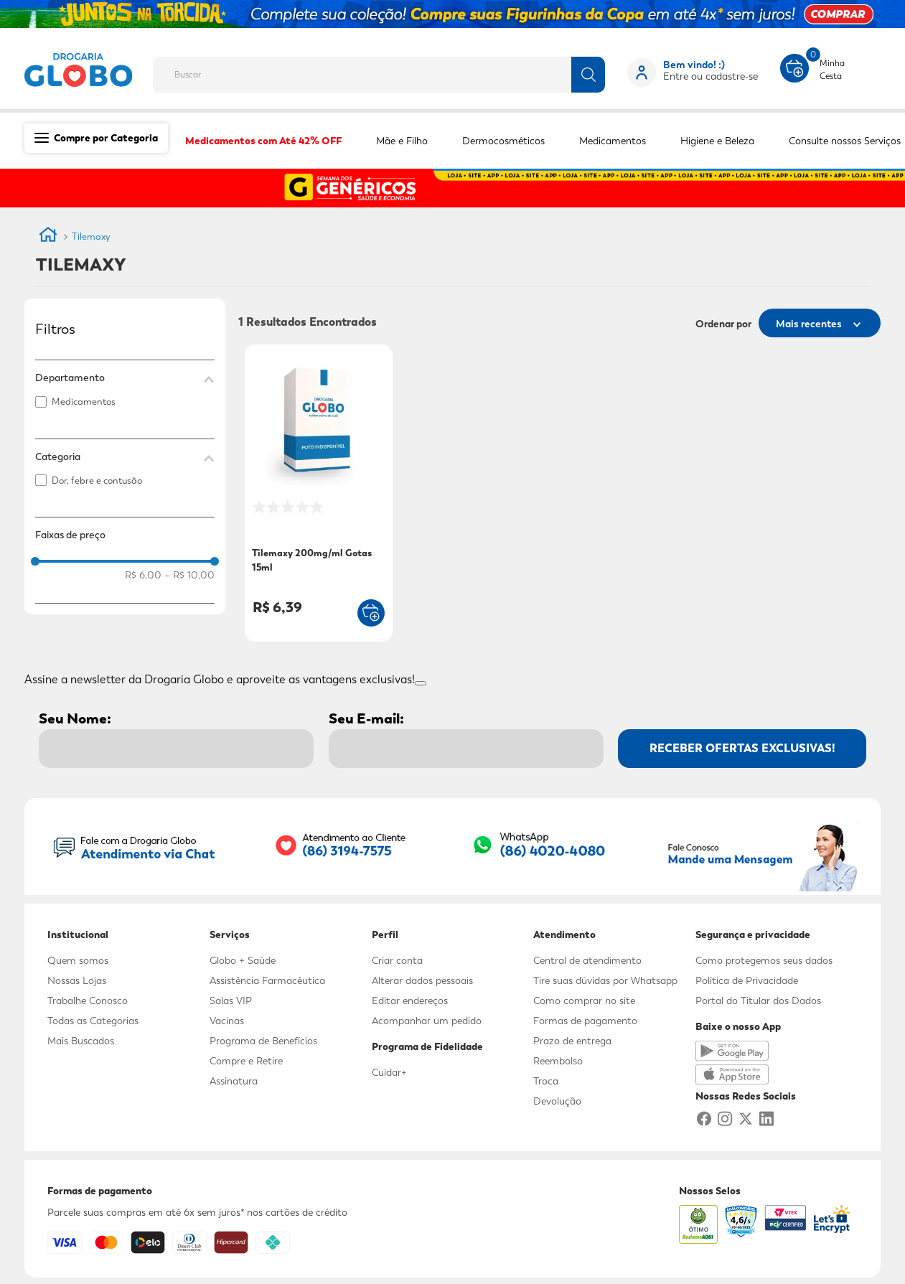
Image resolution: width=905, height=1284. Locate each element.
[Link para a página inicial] (48, 237)
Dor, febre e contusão (97, 480)
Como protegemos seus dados (764, 960)
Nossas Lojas (76, 980)
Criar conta (397, 960)
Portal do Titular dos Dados (758, 1000)
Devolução (557, 1101)
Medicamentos (84, 401)
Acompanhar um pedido (427, 1020)
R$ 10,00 (189, 575)
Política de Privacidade (746, 980)
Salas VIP (231, 1000)
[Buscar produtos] (588, 75)
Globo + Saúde (243, 960)
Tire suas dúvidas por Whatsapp (605, 980)
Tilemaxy (91, 236)
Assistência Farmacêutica (267, 980)
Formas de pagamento (585, 1020)
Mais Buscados (80, 1040)
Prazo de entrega (572, 1040)
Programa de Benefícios (263, 1040)
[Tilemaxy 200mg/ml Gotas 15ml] (319, 494)
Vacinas (227, 1020)
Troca (545, 1080)
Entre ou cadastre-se (710, 76)
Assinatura (234, 1080)
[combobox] (388, 70)
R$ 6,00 (143, 575)
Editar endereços (410, 1000)
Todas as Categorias (93, 1020)
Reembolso (558, 1060)
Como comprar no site (584, 1000)
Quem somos (77, 960)
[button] (125, 377)
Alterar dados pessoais (422, 980)
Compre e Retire (246, 1060)
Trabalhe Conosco (87, 1000)
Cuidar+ (389, 1072)
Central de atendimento (587, 960)
